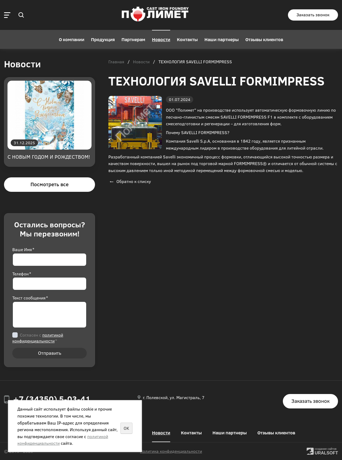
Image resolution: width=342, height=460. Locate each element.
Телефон (21, 273)
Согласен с (37, 338)
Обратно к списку (129, 181)
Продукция (103, 39)
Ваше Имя (23, 249)
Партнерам (133, 39)
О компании (71, 39)
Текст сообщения (30, 298)
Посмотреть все (50, 184)
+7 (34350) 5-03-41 (51, 398)
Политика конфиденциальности (171, 451)
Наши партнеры (221, 39)
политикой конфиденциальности (37, 338)
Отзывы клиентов (264, 39)
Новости (161, 39)
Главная (116, 62)
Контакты (187, 39)
